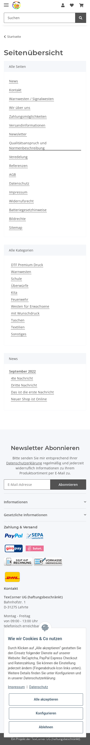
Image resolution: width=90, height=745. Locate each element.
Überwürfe (19, 285)
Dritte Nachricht (24, 385)
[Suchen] (39, 18)
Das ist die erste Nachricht (32, 392)
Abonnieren (68, 484)
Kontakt (15, 90)
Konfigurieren (46, 713)
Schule (16, 278)
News (13, 81)
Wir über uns (19, 107)
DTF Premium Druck (27, 265)
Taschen (17, 320)
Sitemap (15, 227)
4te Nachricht (22, 378)
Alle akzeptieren (46, 699)
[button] (63, 5)
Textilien (18, 327)
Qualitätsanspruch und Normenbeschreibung (28, 145)
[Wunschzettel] (71, 5)
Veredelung (18, 157)
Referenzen (18, 165)
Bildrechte (17, 218)
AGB (12, 174)
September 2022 (22, 371)
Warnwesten (21, 271)
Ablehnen (46, 727)
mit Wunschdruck (25, 313)
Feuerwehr (19, 299)
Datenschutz (19, 183)
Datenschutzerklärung (24, 463)
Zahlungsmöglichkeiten (28, 116)
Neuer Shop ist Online (29, 399)
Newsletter (18, 134)
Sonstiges (18, 334)
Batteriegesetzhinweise (28, 210)
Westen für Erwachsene (30, 306)
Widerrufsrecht (21, 201)
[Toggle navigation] (6, 3)
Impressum (18, 192)
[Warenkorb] (81, 5)
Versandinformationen (27, 125)
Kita (14, 292)
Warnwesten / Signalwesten (31, 98)
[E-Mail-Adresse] (27, 484)
